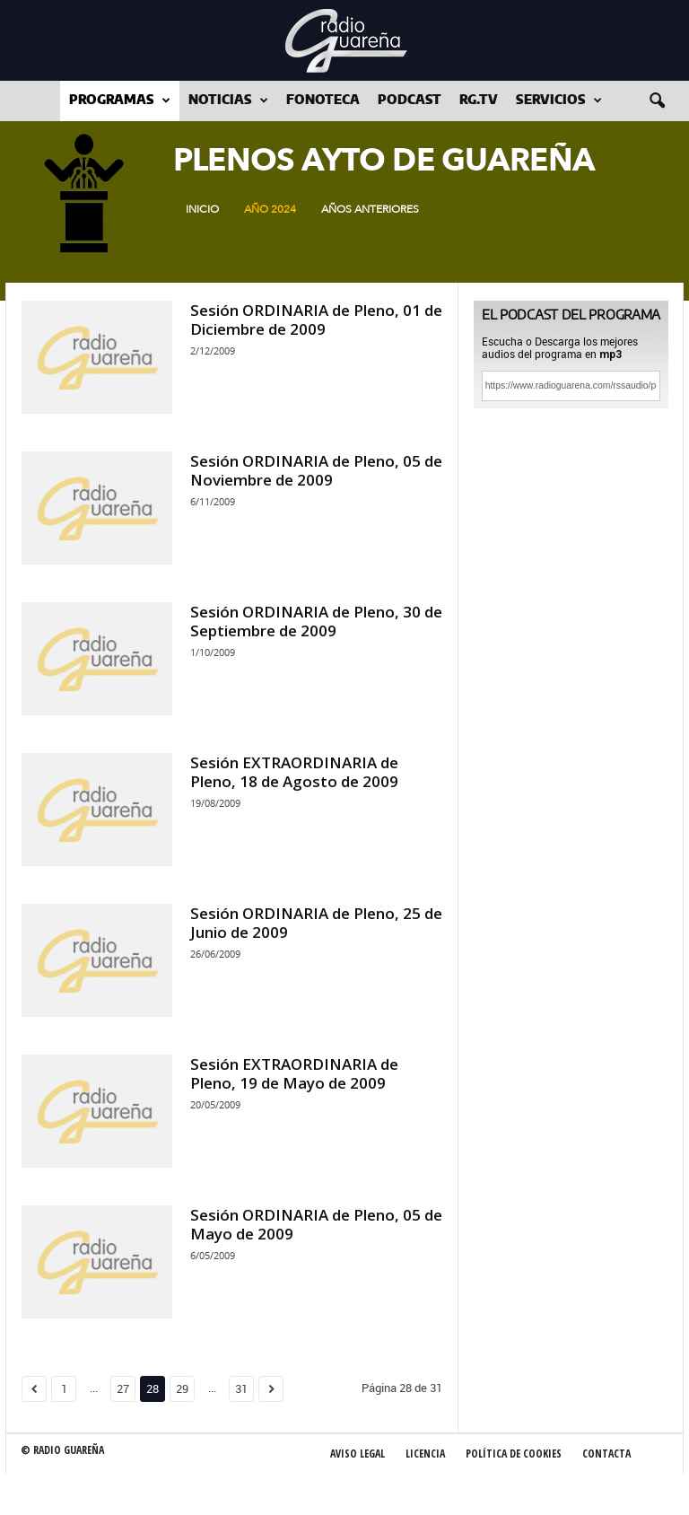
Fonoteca (323, 100)
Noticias (228, 101)
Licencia (425, 1453)
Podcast (409, 100)
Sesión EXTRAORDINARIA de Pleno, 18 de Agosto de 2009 (294, 772)
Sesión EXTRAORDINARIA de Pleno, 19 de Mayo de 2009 (294, 1073)
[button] (656, 101)
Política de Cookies (514, 1453)
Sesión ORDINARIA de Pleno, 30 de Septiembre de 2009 (316, 621)
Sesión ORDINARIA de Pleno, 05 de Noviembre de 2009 (316, 470)
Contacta (606, 1453)
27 (123, 1389)
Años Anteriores (370, 209)
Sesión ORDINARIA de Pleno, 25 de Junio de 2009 (316, 922)
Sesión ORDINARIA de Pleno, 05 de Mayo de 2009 (316, 1224)
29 (182, 1389)
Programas (119, 101)
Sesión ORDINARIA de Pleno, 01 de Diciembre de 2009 (316, 319)
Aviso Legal (357, 1453)
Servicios (559, 101)
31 (241, 1389)
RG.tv (478, 100)
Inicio (202, 209)
